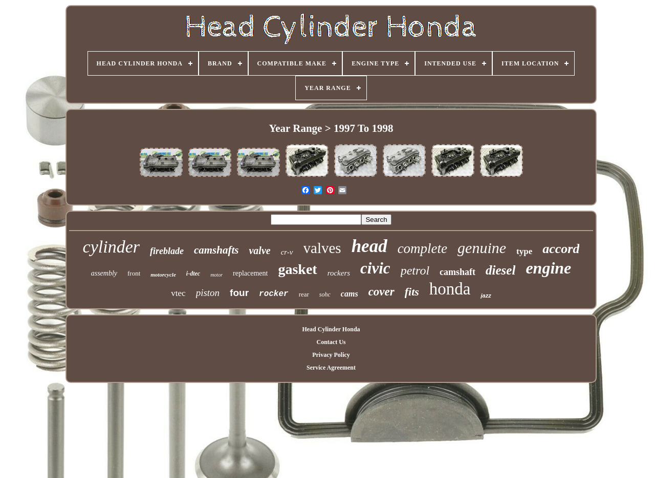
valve (259, 250)
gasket (297, 269)
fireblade (167, 251)
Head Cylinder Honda (331, 329)
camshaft (457, 272)
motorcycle (163, 274)
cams (349, 293)
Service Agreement (331, 367)
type (524, 251)
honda (450, 289)
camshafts (216, 250)
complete (422, 248)
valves (322, 248)
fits (412, 291)
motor (216, 275)
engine (548, 268)
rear (304, 294)
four (239, 292)
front (133, 273)
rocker (274, 294)
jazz (486, 295)
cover (381, 291)
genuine (481, 247)
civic (375, 268)
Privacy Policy (331, 354)
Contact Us (330, 342)
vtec (178, 293)
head (369, 246)
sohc (325, 294)
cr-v (287, 252)
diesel (500, 270)
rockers (339, 273)
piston (208, 292)
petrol (415, 270)
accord (560, 248)
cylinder (111, 246)
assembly (104, 273)
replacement (250, 273)
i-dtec (193, 273)
